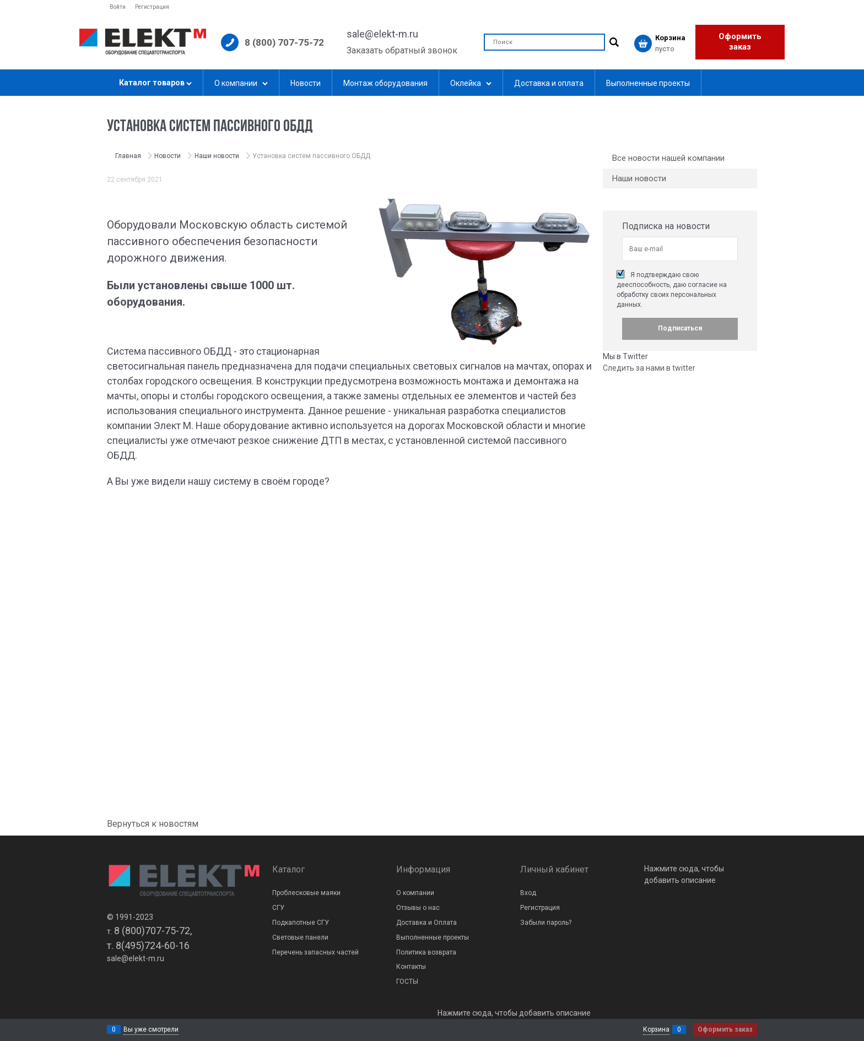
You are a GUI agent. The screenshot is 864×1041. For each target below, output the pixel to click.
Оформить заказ (740, 41)
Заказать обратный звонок (402, 50)
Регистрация (152, 6)
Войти (118, 6)
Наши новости (639, 178)
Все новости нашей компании (668, 158)
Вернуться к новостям (152, 823)
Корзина (656, 1029)
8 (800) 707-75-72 (284, 42)
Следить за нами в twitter (649, 368)
